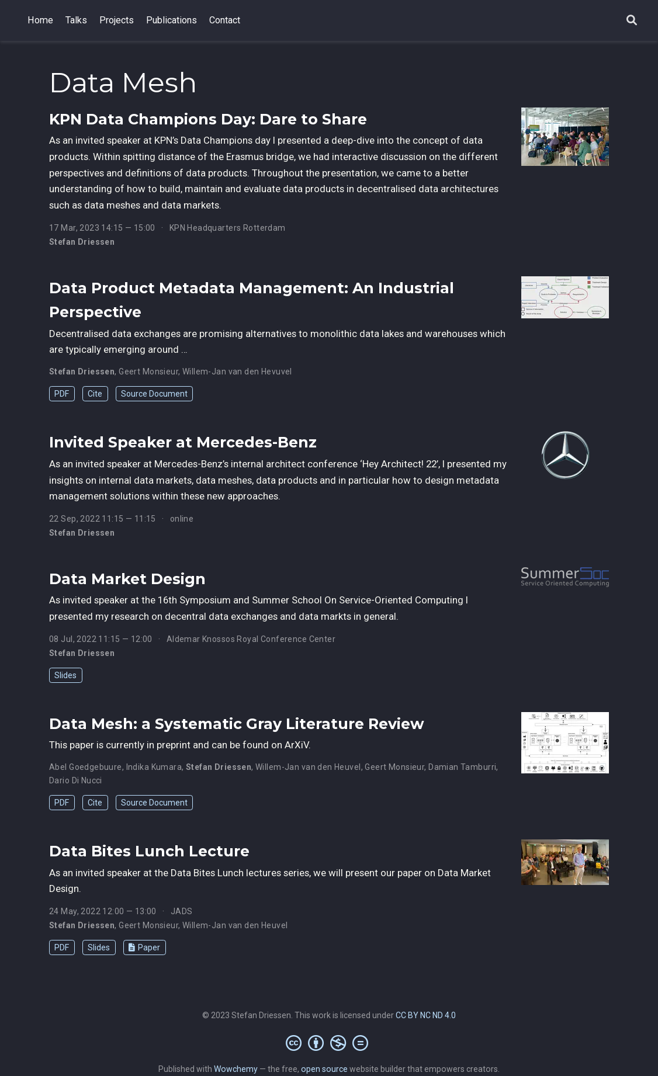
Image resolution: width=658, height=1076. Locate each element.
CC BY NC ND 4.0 (426, 1015)
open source (324, 1069)
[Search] (631, 20)
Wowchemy (236, 1069)
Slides (65, 675)
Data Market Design (127, 579)
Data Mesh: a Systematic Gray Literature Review (236, 724)
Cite (95, 393)
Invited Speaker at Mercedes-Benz (183, 442)
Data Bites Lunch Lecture (149, 851)
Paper (144, 947)
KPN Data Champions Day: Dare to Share (208, 119)
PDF (61, 393)
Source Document (154, 393)
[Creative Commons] (329, 1042)
